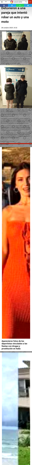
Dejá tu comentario (4, 143)
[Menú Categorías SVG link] (6, 2)
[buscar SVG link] (26, 2)
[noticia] (16, 244)
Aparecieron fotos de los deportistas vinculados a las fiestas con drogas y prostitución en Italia (14, 349)
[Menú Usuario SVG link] (2, 2)
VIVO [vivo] (30, 2)
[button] (4, 5)
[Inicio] (16, 2)
